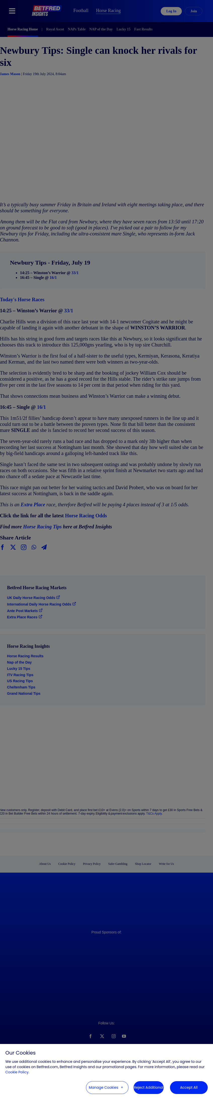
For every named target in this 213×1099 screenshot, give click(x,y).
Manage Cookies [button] (103, 1087)
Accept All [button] (189, 1087)
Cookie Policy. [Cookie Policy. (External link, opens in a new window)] (17, 1072)
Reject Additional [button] (148, 1087)
